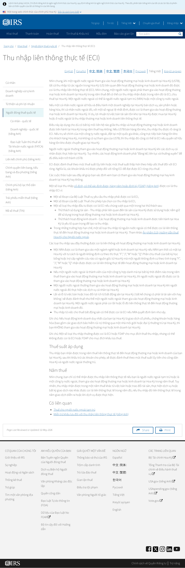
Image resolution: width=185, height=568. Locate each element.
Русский (140, 71)
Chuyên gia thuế (151, 23)
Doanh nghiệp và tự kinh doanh (20, 93)
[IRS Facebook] (148, 549)
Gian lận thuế (85, 480)
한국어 (127, 71)
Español (81, 71)
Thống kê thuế (13, 480)
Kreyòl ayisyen (172, 71)
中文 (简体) (96, 71)
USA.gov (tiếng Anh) (162, 481)
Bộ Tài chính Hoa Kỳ (162, 458)
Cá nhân (10, 83)
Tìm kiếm (180, 33)
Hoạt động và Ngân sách (19, 472)
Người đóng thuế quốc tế (44, 46)
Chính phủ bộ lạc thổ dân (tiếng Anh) (21, 186)
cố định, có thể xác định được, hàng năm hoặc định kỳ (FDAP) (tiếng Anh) (116, 186)
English (69, 71)
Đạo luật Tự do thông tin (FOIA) (55, 503)
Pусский (118, 487)
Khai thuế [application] (12, 34)
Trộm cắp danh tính (88, 465)
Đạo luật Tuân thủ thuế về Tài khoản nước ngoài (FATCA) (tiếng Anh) (25, 145)
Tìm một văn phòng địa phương (19, 497)
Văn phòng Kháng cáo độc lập (56, 483)
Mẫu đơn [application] (101, 34)
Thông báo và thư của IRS (92, 458)
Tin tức (110, 23)
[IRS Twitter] (155, 550)
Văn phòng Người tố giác (91, 495)
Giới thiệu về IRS (15, 458)
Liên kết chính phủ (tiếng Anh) (23, 159)
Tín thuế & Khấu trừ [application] (77, 34)
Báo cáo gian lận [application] (124, 34)
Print (167, 430)
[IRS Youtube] (177, 549)
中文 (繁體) (113, 71)
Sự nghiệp (11, 465)
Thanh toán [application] (32, 34)
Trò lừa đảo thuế (86, 472)
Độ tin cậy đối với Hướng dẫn (55, 527)
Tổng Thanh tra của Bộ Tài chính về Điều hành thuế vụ (164, 469)
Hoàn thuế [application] (52, 34)
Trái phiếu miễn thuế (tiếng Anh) (22, 199)
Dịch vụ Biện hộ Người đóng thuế (54, 471)
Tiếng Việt (128, 23)
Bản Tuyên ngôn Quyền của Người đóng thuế (54, 460)
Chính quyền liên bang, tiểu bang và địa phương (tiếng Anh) (22, 171)
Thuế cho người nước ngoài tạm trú (74, 410)
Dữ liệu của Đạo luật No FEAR (55, 515)
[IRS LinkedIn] (169, 550)
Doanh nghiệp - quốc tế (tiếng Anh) (22, 131)
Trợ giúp (95, 23)
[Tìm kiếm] (159, 34)
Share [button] (145, 430)
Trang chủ (9, 46)
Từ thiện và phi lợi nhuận (20, 104)
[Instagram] (162, 549)
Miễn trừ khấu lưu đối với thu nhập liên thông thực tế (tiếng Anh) (91, 414)
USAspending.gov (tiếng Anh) (163, 491)
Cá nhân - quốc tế (18, 121)
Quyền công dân (50, 493)
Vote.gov (155, 501)
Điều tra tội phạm (87, 487)
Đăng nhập (175, 23)
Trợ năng (175, 563)
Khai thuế (22, 46)
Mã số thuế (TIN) (15, 210)
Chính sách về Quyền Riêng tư (149, 563)
